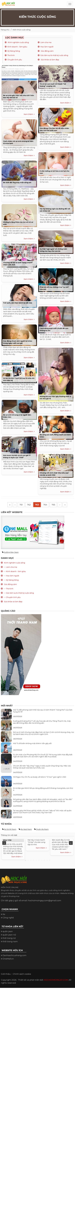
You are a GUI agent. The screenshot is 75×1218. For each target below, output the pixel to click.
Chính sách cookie (22, 974)
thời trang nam (10, 942)
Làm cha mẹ (45, 42)
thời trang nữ (9, 938)
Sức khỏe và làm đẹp (49, 60)
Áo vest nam (26, 830)
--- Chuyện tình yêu (12, 598)
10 (49, 860)
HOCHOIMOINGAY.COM (56, 980)
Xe (4, 914)
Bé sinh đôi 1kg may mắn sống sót (17, 182)
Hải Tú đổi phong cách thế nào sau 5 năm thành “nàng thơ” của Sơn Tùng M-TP (42, 711)
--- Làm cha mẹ (10, 567)
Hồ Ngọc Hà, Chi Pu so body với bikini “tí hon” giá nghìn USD (39, 777)
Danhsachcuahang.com (14, 955)
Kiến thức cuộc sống (21, 30)
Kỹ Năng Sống (13, 51)
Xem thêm (29, 114)
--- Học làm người (11, 576)
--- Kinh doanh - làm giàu (15, 572)
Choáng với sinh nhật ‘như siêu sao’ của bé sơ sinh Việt (54, 474)
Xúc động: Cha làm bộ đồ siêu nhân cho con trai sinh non (54, 129)
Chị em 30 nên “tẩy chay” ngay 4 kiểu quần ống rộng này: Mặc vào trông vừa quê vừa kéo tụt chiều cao (42, 767)
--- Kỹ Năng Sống (11, 580)
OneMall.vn (8, 959)
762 (28, 505)
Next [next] (71, 843)
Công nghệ (8, 918)
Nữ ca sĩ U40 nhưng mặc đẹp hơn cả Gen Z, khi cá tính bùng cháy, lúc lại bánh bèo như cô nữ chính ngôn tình (43, 733)
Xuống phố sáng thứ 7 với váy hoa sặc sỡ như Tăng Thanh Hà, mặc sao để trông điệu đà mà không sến (42, 722)
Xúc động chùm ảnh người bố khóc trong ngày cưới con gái (17, 342)
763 (37, 505)
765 (54, 505)
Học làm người (46, 47)
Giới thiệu (6, 974)
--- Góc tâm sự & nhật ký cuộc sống (19, 593)
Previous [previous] (4, 843)
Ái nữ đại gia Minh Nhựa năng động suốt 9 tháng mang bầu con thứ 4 (43, 789)
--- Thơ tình (8, 589)
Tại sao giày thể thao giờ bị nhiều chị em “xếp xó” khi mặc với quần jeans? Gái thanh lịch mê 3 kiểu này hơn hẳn (42, 812)
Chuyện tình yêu (14, 60)
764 (46, 505)
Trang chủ (5, 30)
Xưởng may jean (11, 552)
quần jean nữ (9, 935)
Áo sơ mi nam (10, 830)
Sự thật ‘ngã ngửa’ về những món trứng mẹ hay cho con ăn (53, 250)
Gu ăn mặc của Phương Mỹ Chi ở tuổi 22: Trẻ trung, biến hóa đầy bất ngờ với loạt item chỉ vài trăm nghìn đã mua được (42, 756)
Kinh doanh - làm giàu (17, 47)
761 (20, 505)
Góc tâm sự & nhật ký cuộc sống (54, 55)
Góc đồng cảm (47, 51)
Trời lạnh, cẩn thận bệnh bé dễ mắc (17, 303)
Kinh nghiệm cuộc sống (18, 42)
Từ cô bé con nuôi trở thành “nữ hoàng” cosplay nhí (53, 85)
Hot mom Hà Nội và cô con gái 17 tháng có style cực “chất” (16, 456)
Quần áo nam (42, 830)
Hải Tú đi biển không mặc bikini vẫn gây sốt (32, 744)
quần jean (8, 931)
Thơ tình (11, 55)
